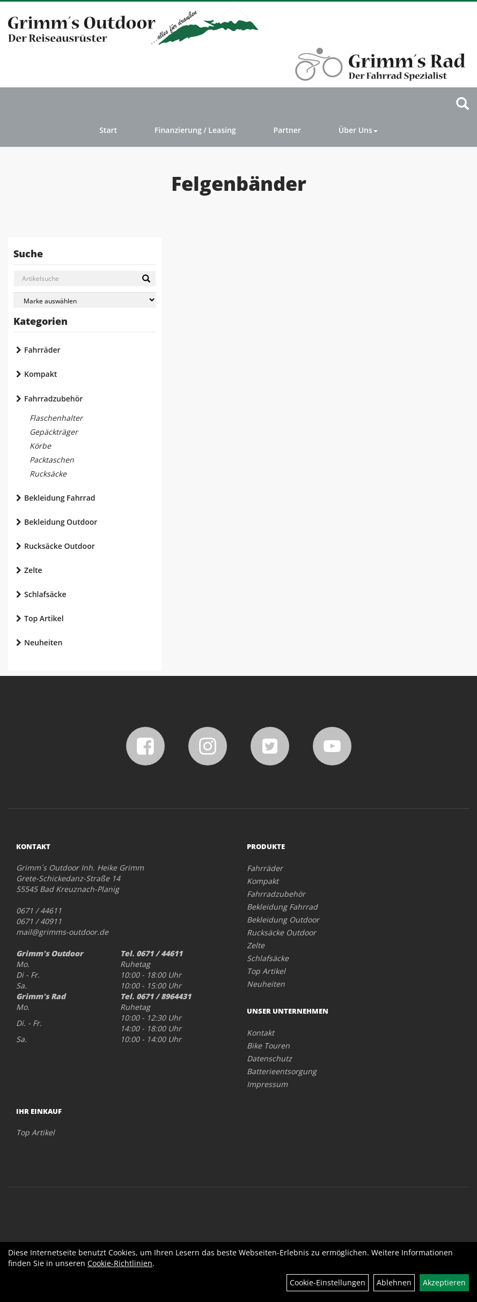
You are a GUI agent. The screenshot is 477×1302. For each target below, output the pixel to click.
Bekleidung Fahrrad (59, 498)
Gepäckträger (54, 432)
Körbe (40, 446)
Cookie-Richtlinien (119, 1263)
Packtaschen (52, 460)
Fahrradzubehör (53, 398)
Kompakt (40, 374)
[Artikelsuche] (462, 104)
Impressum (267, 1084)
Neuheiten (43, 642)
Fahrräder (42, 350)
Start (108, 130)
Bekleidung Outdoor (60, 522)
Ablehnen (394, 1282)
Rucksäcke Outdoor (59, 546)
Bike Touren (268, 1045)
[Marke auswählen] (84, 300)
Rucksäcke (48, 473)
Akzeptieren (444, 1282)
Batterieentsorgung (282, 1071)
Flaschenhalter (56, 418)
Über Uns (358, 130)
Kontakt (260, 1033)
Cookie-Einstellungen (327, 1282)
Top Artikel (44, 618)
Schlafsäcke (45, 594)
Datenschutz (269, 1058)
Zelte (33, 570)
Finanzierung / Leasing (195, 130)
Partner (287, 130)
